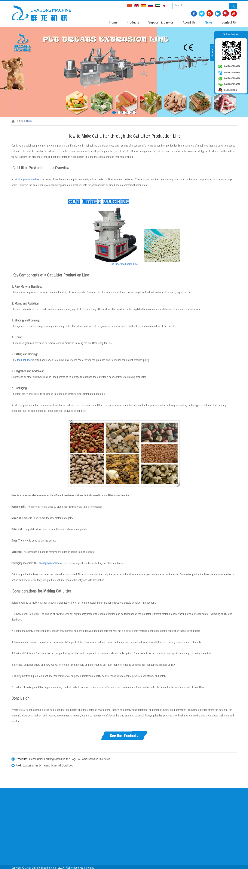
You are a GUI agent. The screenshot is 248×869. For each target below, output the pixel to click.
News (208, 22)
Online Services (231, 34)
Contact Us (229, 22)
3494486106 (230, 90)
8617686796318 (232, 66)
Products (133, 22)
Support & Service (160, 22)
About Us (189, 22)
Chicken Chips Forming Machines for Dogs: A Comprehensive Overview (69, 759)
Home (113, 22)
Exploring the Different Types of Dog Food (48, 765)
